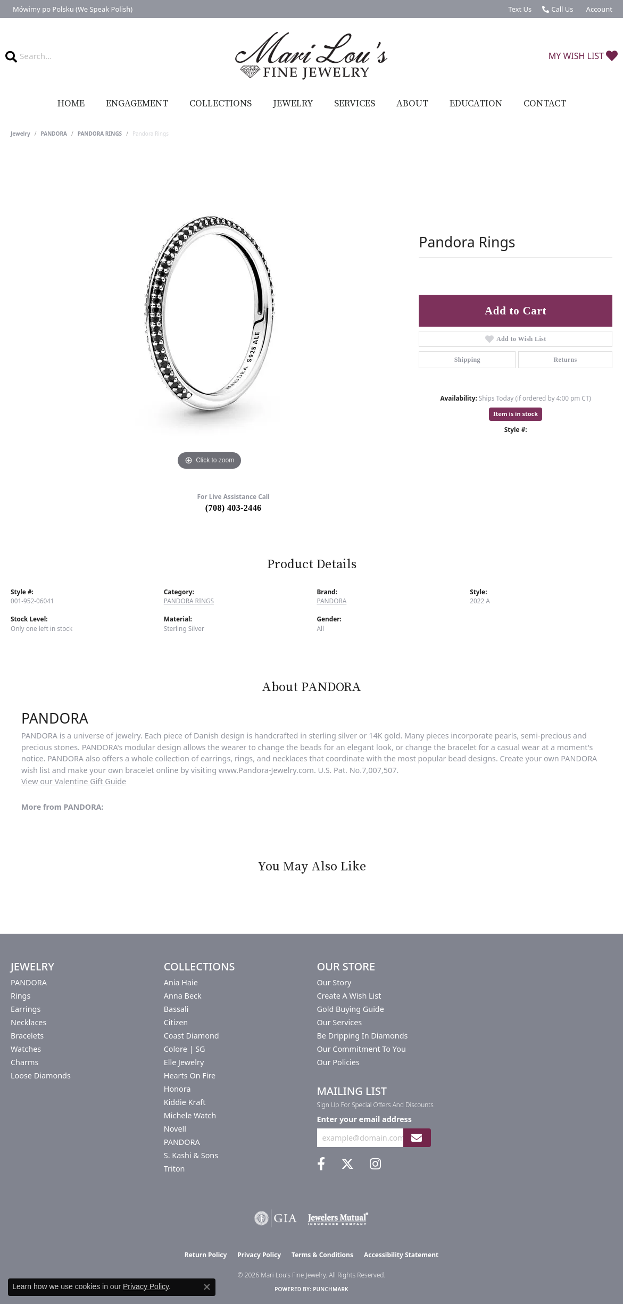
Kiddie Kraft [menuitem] (185, 1102)
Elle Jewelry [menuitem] (184, 1062)
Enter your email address (364, 1119)
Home (71, 104)
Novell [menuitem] (175, 1129)
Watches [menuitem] (26, 1049)
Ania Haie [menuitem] (181, 982)
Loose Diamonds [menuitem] (41, 1075)
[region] (209, 313)
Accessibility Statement (401, 1254)
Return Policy (206, 1254)
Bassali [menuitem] (176, 1009)
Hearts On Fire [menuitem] (189, 1075)
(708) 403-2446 (233, 507)
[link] (71, 9)
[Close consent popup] (207, 1287)
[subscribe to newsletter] (416, 1137)
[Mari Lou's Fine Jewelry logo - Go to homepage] (311, 56)
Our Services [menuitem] (339, 1022)
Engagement (137, 104)
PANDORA (54, 133)
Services (354, 104)
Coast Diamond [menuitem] (191, 1036)
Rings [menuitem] (20, 996)
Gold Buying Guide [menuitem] (350, 1009)
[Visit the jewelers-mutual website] (338, 1218)
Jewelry (293, 104)
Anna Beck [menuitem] (183, 996)
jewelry (20, 133)
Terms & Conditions (322, 1254)
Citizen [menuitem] (176, 1022)
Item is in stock (515, 414)
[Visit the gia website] (275, 1218)
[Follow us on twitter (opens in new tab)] (347, 1164)
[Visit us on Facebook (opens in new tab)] (321, 1164)
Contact (545, 104)
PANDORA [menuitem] (29, 982)
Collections (220, 104)
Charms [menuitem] (24, 1062)
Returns (565, 359)
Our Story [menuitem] (334, 982)
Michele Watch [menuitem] (190, 1115)
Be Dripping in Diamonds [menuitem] (362, 1036)
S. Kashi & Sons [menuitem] (191, 1155)
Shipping (467, 359)
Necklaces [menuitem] (28, 1022)
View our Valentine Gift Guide (73, 781)
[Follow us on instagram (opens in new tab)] (375, 1164)
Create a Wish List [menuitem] (349, 996)
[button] (598, 9)
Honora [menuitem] (177, 1089)
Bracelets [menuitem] (27, 1036)
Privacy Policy (259, 1254)
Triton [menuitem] (174, 1169)
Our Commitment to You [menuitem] (361, 1049)
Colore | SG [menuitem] (184, 1049)
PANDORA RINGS (100, 133)
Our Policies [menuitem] (338, 1062)
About (412, 104)
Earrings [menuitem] (25, 1009)
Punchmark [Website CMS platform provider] (330, 1289)
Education (476, 104)
